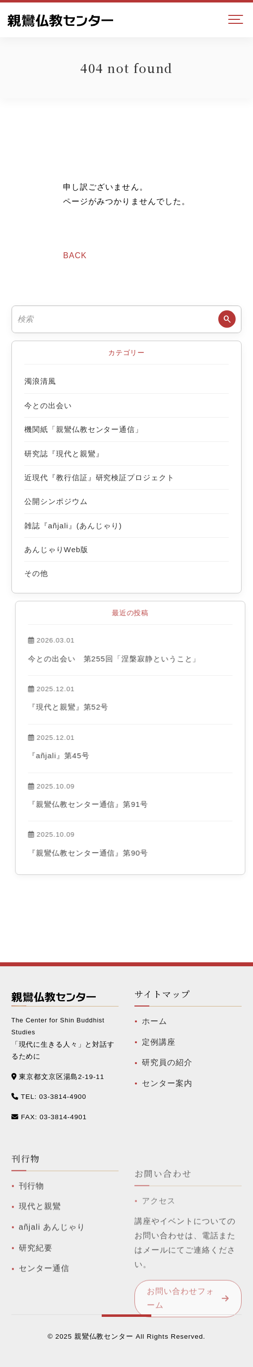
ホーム (154, 1031)
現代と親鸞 (40, 1231)
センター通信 (44, 1294)
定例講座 (159, 1052)
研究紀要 (36, 1273)
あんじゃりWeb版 (56, 549)
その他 (36, 573)
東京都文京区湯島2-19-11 (61, 1076)
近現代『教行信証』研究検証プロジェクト (99, 477)
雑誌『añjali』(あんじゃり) (73, 525)
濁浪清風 (40, 381)
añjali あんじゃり (52, 1252)
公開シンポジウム (56, 501)
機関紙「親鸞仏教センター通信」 (83, 429)
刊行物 (31, 1211)
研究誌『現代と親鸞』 (64, 453)
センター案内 (167, 1093)
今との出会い (48, 405)
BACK (75, 255)
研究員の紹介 (167, 1073)
